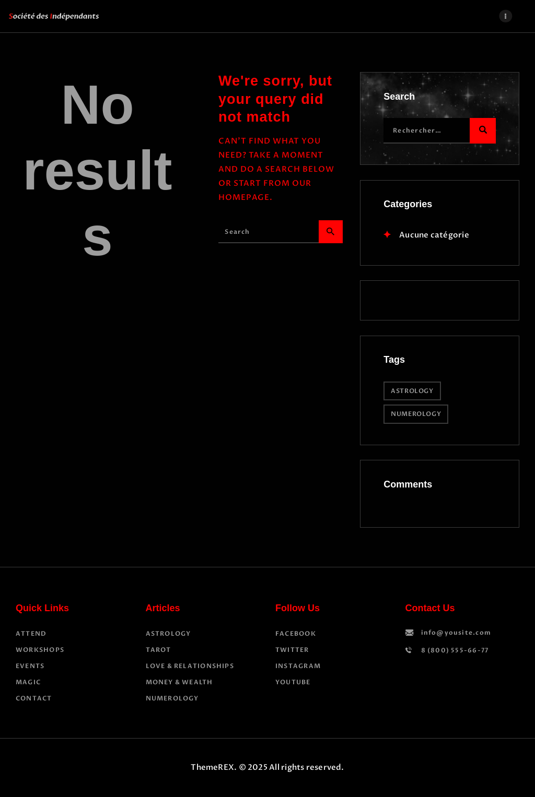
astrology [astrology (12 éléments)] (412, 391)
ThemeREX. (214, 767)
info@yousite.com (456, 632)
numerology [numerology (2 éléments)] (416, 414)
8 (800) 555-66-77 (455, 650)
